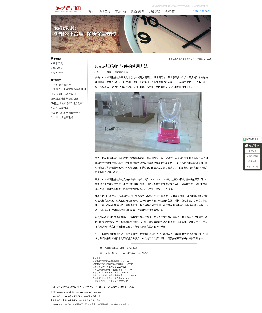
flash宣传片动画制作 (62, 117)
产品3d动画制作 (60, 108)
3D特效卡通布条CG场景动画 (67, 103)
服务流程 (154, 11)
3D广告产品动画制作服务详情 (106, 261)
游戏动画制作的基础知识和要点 (120, 248)
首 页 (91, 11)
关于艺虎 (104, 11)
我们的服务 (137, 11)
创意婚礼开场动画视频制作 (66, 113)
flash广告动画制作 (61, 84)
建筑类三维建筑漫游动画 (64, 98)
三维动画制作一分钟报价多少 (106, 281)
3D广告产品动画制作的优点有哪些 (108, 264)
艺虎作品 (120, 11)
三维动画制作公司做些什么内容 (107, 278)
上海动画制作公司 (66, 9)
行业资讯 (201, 59)
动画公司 (125, 72)
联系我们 (170, 11)
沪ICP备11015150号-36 (119, 304)
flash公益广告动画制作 (63, 94)
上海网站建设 (102, 304)
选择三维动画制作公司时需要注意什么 (110, 275)
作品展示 (58, 68)
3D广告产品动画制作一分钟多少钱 (108, 270)
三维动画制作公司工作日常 (105, 267)
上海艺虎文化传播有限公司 (75, 304)
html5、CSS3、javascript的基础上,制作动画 (126, 253)
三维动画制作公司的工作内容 (106, 272)
